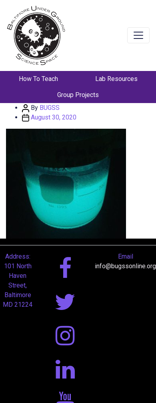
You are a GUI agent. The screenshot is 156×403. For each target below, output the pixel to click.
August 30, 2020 (53, 117)
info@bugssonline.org (125, 266)
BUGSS (50, 107)
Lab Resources (116, 79)
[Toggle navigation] (138, 35)
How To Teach (38, 79)
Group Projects (78, 95)
